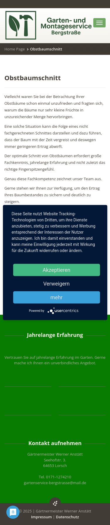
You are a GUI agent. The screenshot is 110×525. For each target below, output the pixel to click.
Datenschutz (67, 516)
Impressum (41, 516)
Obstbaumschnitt (32, 77)
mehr (56, 297)
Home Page (14, 49)
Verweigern (56, 284)
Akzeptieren (56, 270)
